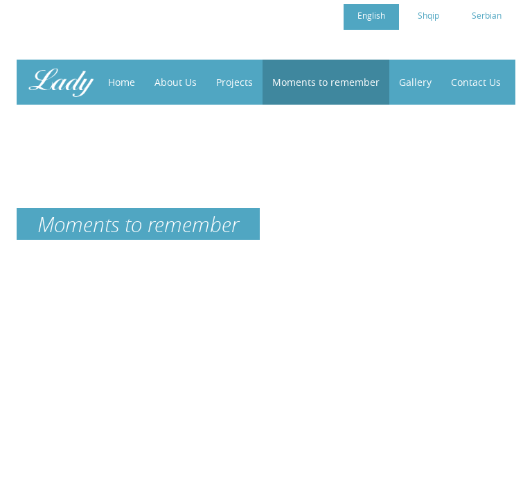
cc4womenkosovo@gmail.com (109, 14)
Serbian (487, 15)
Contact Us (476, 82)
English (371, 15)
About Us (175, 82)
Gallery (415, 82)
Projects (234, 82)
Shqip (428, 15)
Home (121, 82)
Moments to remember (326, 82)
